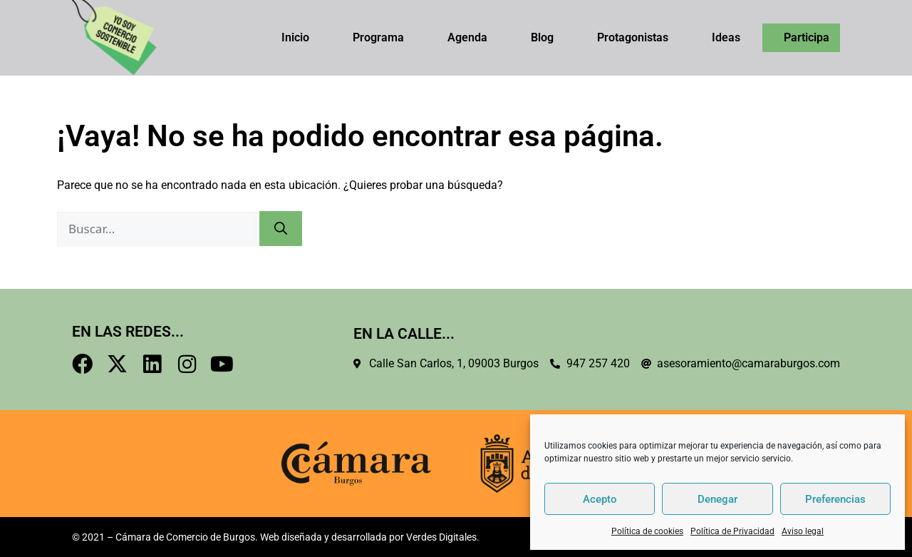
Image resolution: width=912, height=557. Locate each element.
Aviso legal (803, 531)
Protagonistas (632, 37)
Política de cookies (647, 531)
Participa (806, 37)
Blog (542, 37)
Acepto (600, 499)
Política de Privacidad (732, 531)
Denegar (717, 499)
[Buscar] (280, 228)
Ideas (726, 37)
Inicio (295, 37)
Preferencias (835, 499)
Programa (378, 37)
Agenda (467, 37)
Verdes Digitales (441, 537)
